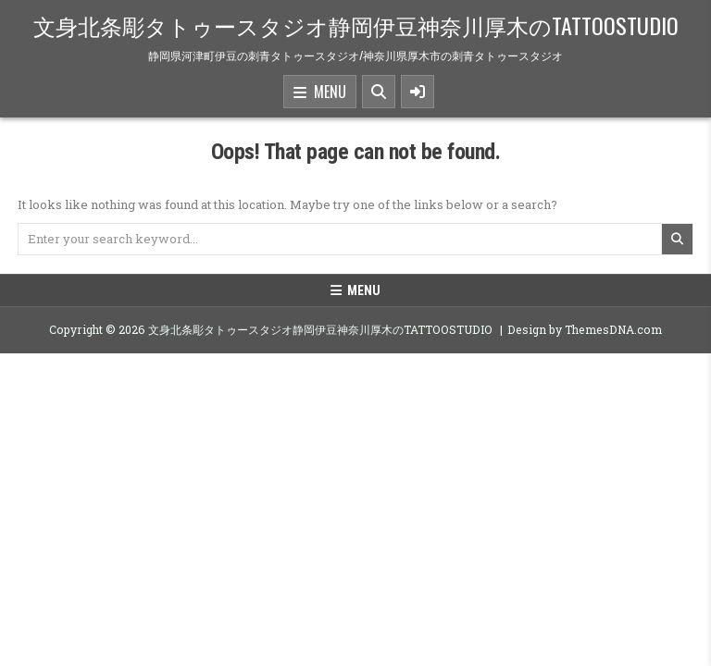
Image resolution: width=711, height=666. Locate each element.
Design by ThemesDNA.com (584, 329)
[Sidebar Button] (417, 91)
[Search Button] (378, 91)
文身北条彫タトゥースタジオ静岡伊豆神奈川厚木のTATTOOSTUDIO (356, 25)
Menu (319, 92)
